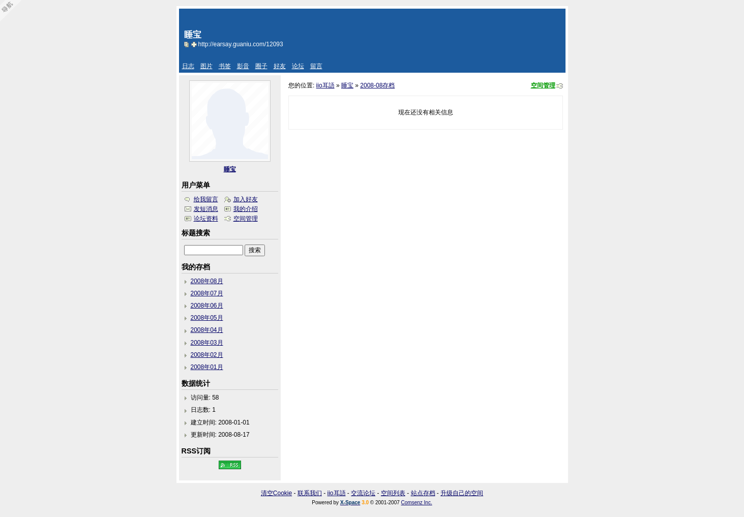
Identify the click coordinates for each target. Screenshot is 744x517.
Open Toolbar (12, 11)
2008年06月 (207, 305)
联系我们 (309, 493)
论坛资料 (206, 218)
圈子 (261, 66)
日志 (188, 66)
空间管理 (543, 85)
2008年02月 (207, 354)
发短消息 (206, 208)
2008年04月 (207, 329)
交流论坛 (363, 493)
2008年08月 (207, 281)
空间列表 (393, 493)
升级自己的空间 (461, 493)
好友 (280, 66)
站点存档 (423, 493)
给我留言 (206, 199)
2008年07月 (207, 293)
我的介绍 (245, 208)
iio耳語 (325, 85)
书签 (225, 66)
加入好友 (245, 199)
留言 (316, 66)
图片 (206, 66)
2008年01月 (207, 367)
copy (187, 44)
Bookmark (194, 44)
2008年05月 (207, 317)
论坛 (298, 66)
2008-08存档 (377, 85)
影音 (243, 66)
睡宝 (347, 85)
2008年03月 (207, 342)
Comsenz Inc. (416, 502)
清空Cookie (276, 493)
